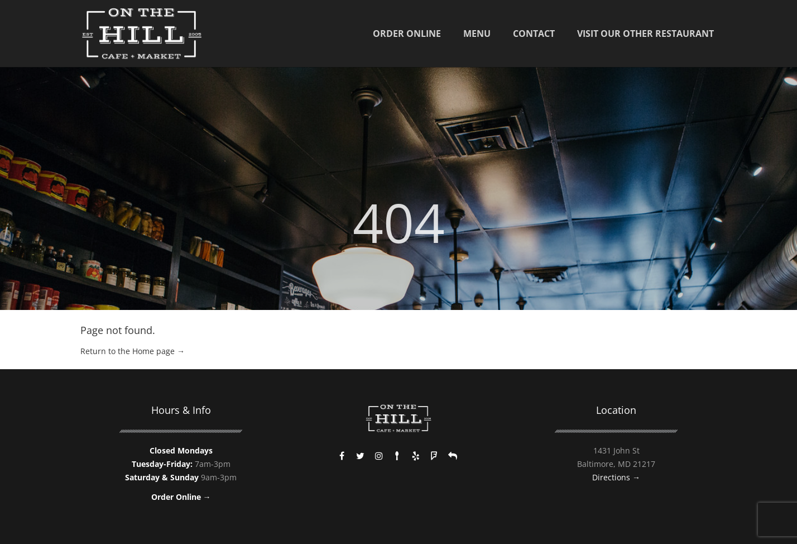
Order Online (407, 33)
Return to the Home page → (132, 351)
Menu (477, 33)
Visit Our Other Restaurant (645, 33)
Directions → (616, 477)
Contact (534, 33)
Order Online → (181, 496)
